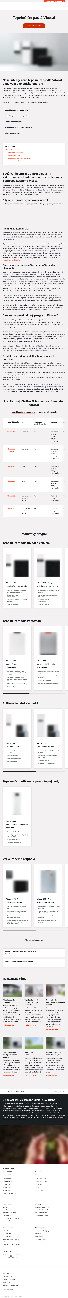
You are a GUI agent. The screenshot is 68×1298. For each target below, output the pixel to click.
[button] (60, 1091)
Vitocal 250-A (11, 432)
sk (3, 1091)
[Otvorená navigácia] (64, 6)
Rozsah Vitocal (19, 1091)
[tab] (23, 412)
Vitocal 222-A (11, 496)
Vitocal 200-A (11, 509)
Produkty (9, 1091)
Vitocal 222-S (11, 481)
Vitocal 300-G (25, 377)
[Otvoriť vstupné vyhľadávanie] (60, 6)
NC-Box (15, 288)
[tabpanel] (34, 471)
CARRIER (19, 1296)
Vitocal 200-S (11, 466)
